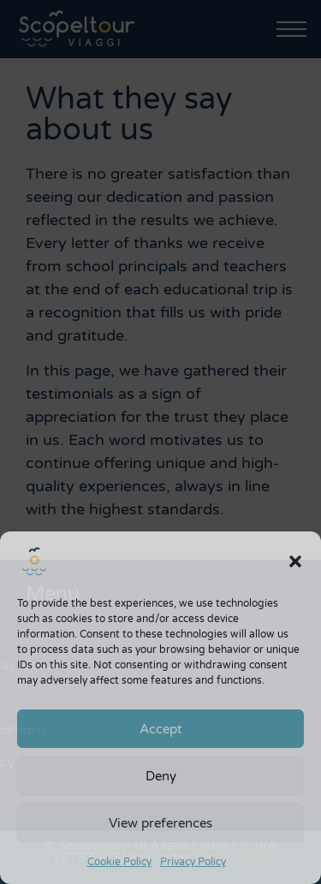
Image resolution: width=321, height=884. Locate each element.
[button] (295, 561)
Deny (161, 776)
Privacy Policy (193, 862)
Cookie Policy (119, 862)
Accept (161, 729)
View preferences (160, 823)
